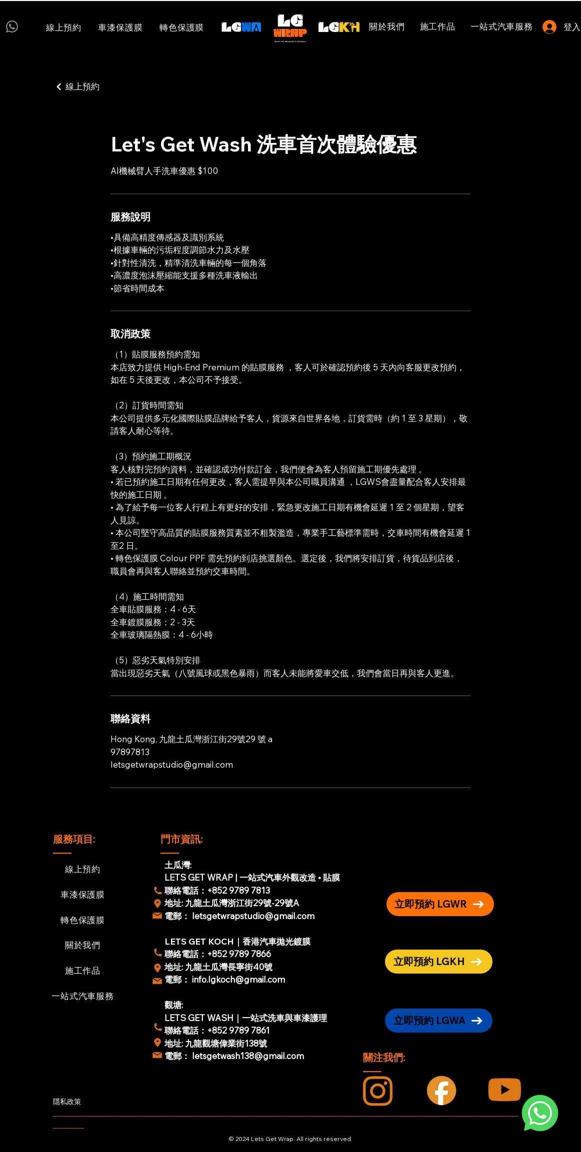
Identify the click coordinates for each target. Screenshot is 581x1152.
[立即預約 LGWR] (440, 904)
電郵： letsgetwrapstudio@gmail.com (239, 916)
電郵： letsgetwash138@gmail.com (234, 1056)
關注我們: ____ (385, 1062)
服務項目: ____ (75, 844)
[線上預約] (101, 86)
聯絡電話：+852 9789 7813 (217, 890)
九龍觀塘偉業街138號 (226, 1043)
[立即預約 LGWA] (438, 1021)
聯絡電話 (181, 954)
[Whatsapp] (12, 26)
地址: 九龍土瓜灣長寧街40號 (218, 967)
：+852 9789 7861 (234, 1030)
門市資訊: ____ (182, 844)
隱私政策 (67, 1101)
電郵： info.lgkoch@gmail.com (224, 979)
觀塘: (173, 1005)
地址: (174, 903)
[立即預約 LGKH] (438, 962)
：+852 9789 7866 (234, 954)
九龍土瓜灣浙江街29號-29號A (243, 903)
